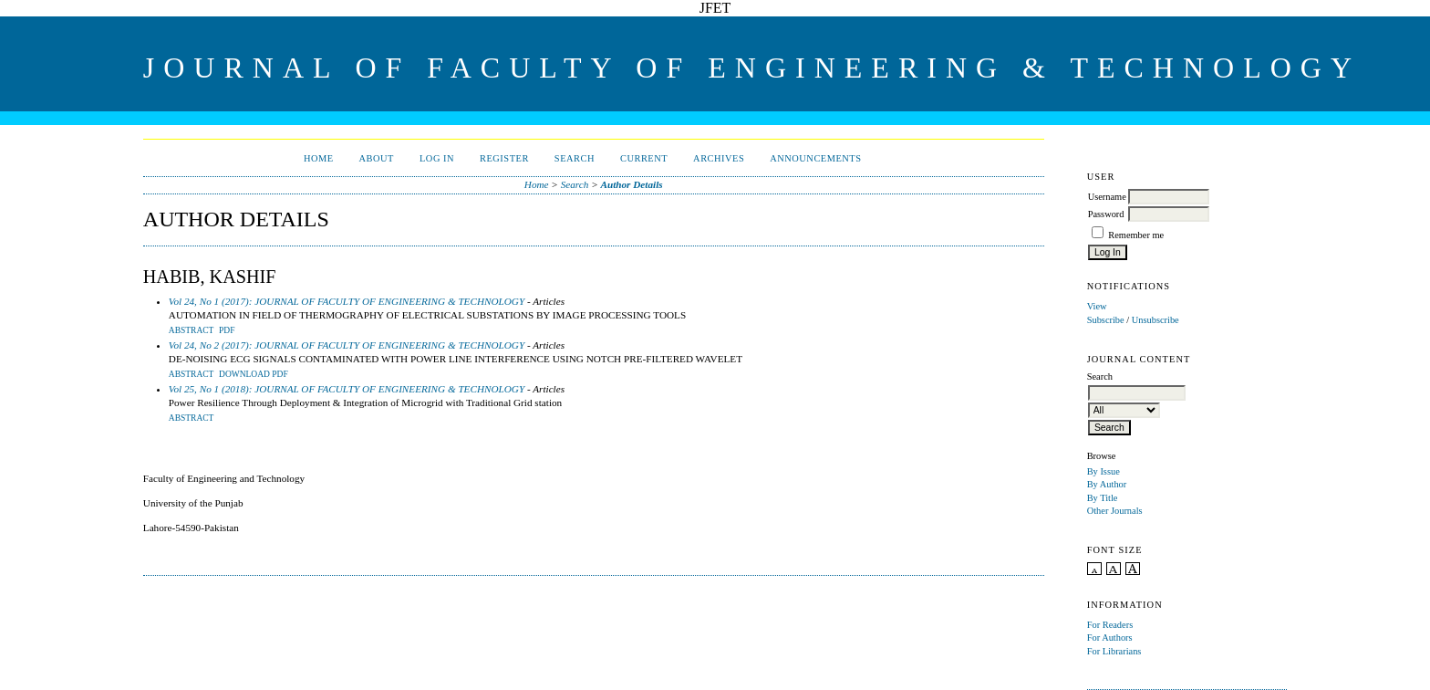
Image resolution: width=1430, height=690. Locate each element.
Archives (718, 158)
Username (1107, 197)
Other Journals (1115, 511)
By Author (1107, 484)
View (1097, 306)
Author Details (632, 184)
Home (319, 158)
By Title (1102, 498)
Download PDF (253, 374)
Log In (437, 158)
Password (1106, 214)
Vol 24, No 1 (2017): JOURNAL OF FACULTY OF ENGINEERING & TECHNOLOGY (346, 301)
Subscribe (1105, 320)
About (376, 158)
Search (574, 158)
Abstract (191, 330)
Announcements (815, 158)
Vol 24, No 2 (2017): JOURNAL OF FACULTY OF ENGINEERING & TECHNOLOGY (346, 345)
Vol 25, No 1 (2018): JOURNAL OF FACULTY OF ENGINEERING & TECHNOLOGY (346, 388)
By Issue (1103, 471)
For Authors (1110, 637)
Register (504, 158)
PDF (226, 330)
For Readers (1110, 625)
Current (644, 158)
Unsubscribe (1155, 320)
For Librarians (1114, 651)
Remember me (1136, 235)
